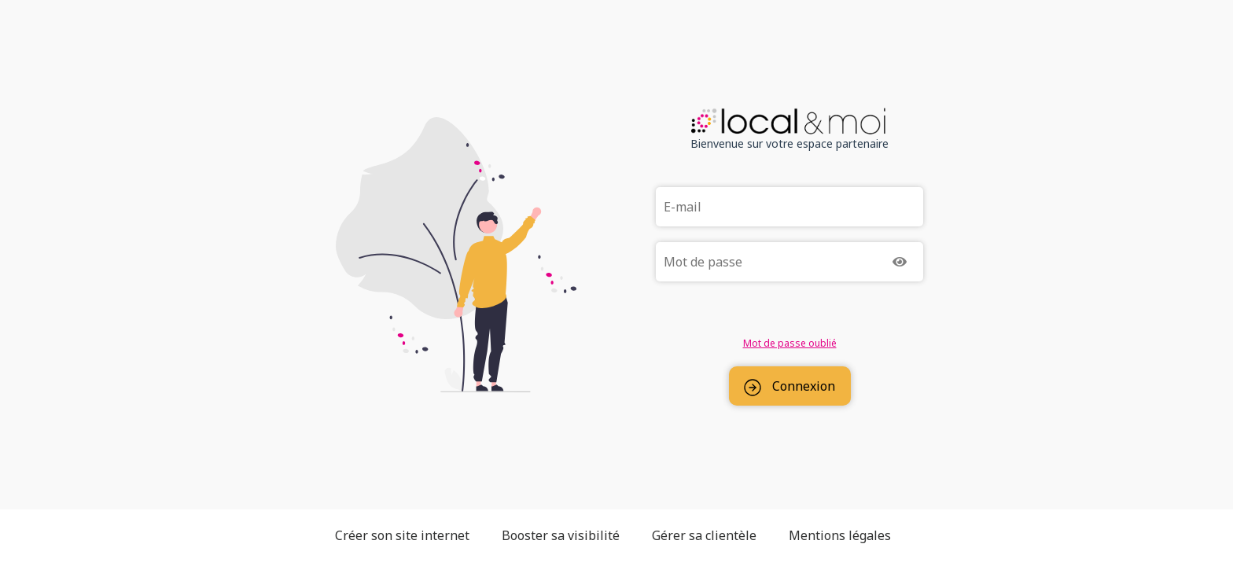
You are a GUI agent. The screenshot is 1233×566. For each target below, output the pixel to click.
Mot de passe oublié (790, 343)
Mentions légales (840, 535)
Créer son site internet (402, 535)
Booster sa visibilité (561, 535)
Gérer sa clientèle (704, 535)
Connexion (789, 386)
